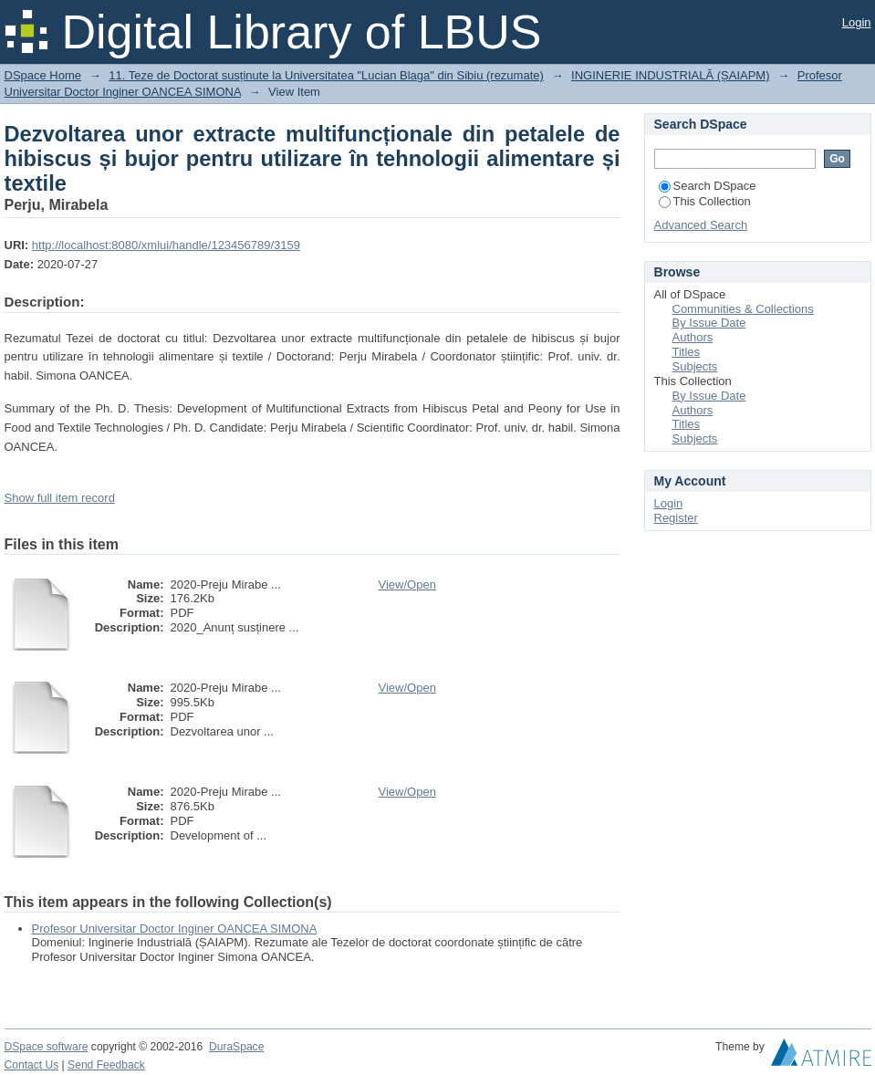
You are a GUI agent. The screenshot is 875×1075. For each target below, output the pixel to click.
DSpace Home (43, 75)
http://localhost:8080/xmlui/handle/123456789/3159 (166, 245)
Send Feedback (106, 1065)
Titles (686, 352)
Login (856, 22)
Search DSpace (707, 186)
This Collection (705, 201)
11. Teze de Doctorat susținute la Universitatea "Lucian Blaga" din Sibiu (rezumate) (326, 75)
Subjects (695, 366)
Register (676, 518)
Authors (693, 337)
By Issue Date (709, 322)
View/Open (407, 584)
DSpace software (47, 1046)
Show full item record (60, 498)
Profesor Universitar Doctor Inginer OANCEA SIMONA (175, 928)
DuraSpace (236, 1046)
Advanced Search (701, 225)
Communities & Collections (743, 309)
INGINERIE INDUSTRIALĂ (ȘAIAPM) (670, 75)
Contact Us (32, 1065)
